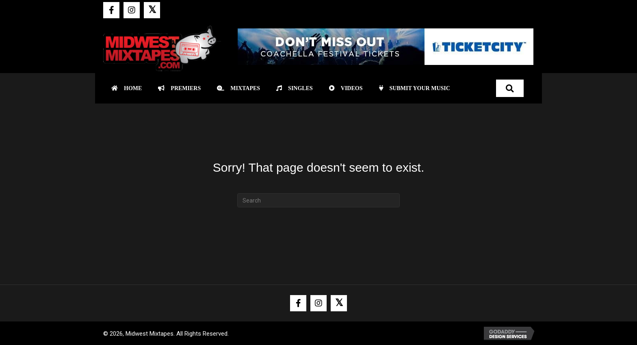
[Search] (318, 200)
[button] (111, 10)
